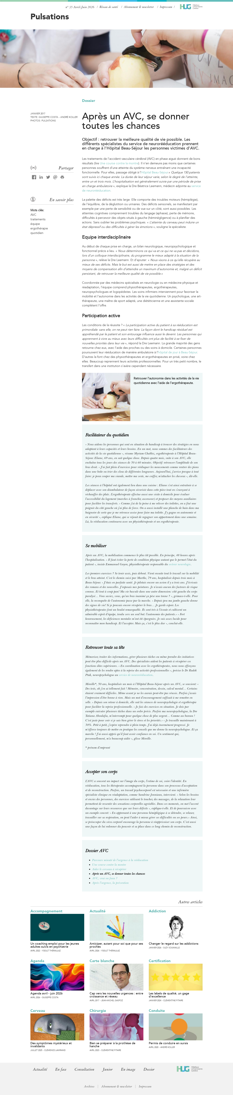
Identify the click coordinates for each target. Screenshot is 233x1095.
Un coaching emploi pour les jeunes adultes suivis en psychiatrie (54, 945)
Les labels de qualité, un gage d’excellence (169, 995)
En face (60, 1069)
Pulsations (49, 16)
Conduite (157, 1010)
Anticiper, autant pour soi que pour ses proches (116, 945)
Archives (89, 1086)
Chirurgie (98, 1010)
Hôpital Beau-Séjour (154, 172)
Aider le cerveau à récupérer (109, 869)
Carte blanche (102, 961)
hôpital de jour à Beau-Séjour (177, 352)
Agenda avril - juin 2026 (46, 993)
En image (128, 1069)
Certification (160, 961)
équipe (35, 224)
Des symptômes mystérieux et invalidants (51, 1045)
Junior (108, 1069)
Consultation (84, 1069)
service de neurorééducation (136, 675)
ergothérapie (39, 228)
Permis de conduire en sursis (168, 1043)
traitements (38, 219)
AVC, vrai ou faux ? (105, 878)
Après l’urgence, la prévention (110, 883)
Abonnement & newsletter (139, 7)
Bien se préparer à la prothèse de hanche (112, 1045)
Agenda (37, 961)
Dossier (88, 100)
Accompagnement (46, 911)
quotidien (36, 233)
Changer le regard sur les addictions (173, 943)
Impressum (166, 7)
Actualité (98, 911)
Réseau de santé (109, 7)
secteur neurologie (179, 564)
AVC (33, 215)
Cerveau (37, 1010)
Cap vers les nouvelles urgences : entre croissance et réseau (116, 995)
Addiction (157, 911)
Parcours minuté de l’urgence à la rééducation (120, 860)
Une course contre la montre (119, 163)
